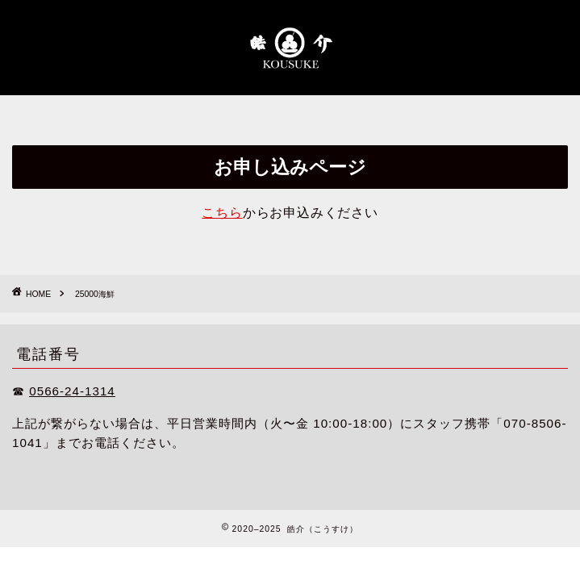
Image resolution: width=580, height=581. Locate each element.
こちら (222, 212)
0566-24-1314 (72, 391)
